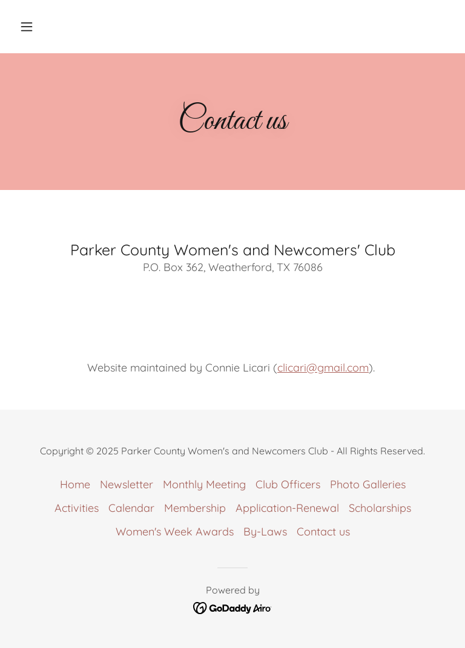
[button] (47, 27)
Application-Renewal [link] (287, 508)
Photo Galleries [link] (368, 484)
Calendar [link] (131, 508)
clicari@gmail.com (323, 368)
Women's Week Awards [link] (175, 531)
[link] (232, 607)
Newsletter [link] (126, 484)
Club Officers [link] (288, 484)
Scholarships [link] (380, 508)
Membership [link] (195, 508)
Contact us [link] (323, 531)
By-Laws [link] (265, 531)
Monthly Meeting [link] (204, 484)
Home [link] (75, 484)
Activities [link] (76, 508)
